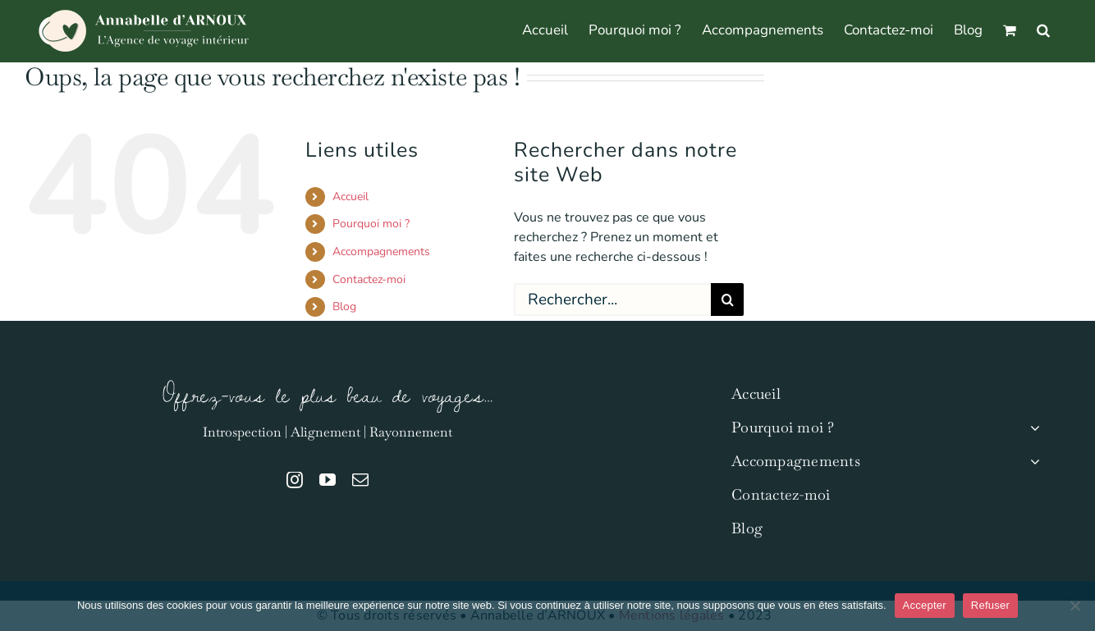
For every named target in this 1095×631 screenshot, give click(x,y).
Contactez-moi (368, 279)
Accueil (350, 196)
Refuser (990, 605)
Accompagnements (381, 251)
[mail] (360, 480)
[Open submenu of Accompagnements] (1031, 461)
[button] (1043, 28)
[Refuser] (1074, 605)
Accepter (924, 605)
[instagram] (294, 480)
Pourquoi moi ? (371, 223)
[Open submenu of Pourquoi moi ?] (1031, 428)
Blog (344, 306)
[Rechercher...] (612, 299)
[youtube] (327, 480)
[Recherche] (727, 299)
